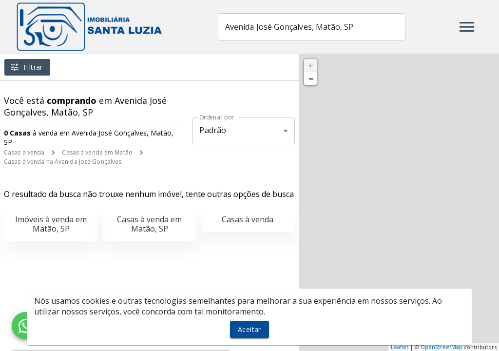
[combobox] (312, 26)
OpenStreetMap (441, 347)
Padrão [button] (212, 130)
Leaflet (399, 347)
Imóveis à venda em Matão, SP (51, 224)
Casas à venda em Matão (97, 152)
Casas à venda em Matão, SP (149, 224)
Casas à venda (24, 152)
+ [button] (310, 65)
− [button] (310, 78)
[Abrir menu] (466, 26)
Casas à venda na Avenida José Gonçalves (62, 161)
